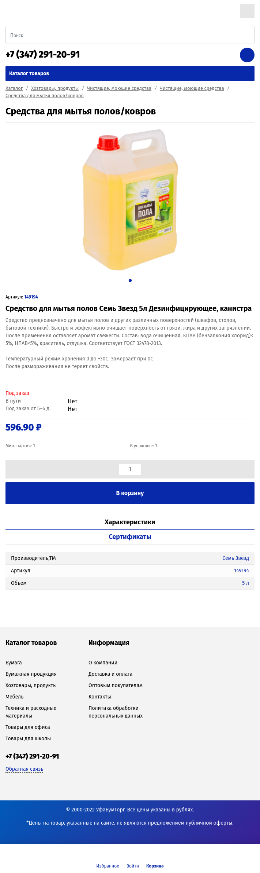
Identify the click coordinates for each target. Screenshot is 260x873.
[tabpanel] (130, 199)
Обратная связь (24, 769)
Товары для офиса (27, 727)
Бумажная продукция (31, 674)
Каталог (14, 88)
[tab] (130, 522)
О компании (102, 663)
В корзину (130, 492)
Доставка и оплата (110, 674)
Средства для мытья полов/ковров (44, 95)
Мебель (14, 697)
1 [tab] (129, 280)
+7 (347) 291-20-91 (42, 54)
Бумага (13, 663)
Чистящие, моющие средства (119, 88)
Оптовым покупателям (115, 685)
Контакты (99, 697)
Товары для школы (28, 739)
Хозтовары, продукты (55, 88)
